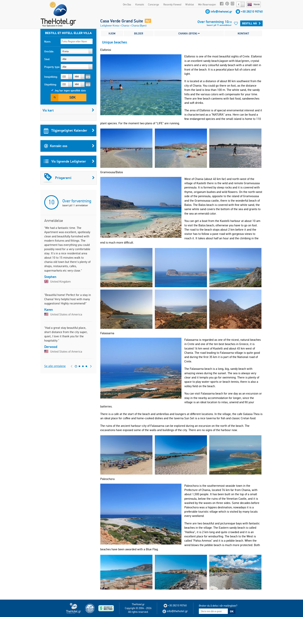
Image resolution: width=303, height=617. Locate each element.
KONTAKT (243, 33)
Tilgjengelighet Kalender (69, 130)
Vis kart (68, 110)
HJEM (112, 33)
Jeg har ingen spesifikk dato (70, 90)
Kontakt (139, 4)
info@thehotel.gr (221, 11)
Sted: (47, 59)
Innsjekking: (51, 76)
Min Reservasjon (207, 4)
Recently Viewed (172, 4)
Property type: (52, 67)
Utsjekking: (50, 84)
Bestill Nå (251, 23)
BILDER (138, 33)
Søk (72, 97)
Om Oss (127, 4)
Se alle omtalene (55, 366)
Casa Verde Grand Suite (121, 21)
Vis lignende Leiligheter (69, 161)
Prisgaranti (69, 177)
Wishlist (189, 4)
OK (231, 611)
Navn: (47, 41)
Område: (49, 51)
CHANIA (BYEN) (189, 33)
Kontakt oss (69, 146)
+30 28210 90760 (252, 11)
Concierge (153, 4)
